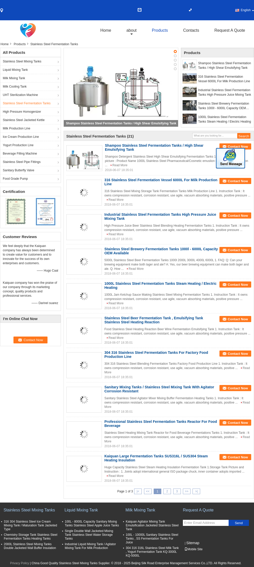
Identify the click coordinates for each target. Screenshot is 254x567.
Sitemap (192, 543)
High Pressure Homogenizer (22, 111)
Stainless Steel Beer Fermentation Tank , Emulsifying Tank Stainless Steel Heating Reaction (153, 320)
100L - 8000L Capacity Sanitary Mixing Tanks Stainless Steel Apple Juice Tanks (92, 523)
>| (196, 491)
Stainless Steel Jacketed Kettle (24, 120)
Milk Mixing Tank (14, 78)
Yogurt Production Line (18, 145)
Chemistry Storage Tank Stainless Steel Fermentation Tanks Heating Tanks (30, 536)
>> (186, 491)
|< (138, 491)
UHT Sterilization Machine (20, 95)
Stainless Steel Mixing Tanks (22, 61)
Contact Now (238, 146)
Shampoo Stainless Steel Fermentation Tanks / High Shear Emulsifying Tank (121, 123)
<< (147, 491)
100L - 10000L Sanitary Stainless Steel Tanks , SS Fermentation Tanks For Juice (152, 538)
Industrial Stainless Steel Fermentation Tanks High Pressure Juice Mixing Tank (224, 92)
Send (239, 523)
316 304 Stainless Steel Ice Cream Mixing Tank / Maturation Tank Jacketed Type (30, 525)
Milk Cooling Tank (15, 86)
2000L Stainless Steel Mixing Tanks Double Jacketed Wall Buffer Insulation (30, 546)
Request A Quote (229, 30)
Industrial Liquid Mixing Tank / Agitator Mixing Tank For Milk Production (90, 546)
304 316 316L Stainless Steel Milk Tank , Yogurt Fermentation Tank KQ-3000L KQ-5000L (152, 551)
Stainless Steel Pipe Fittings (22, 162)
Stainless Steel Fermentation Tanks (27, 103)
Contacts (191, 30)
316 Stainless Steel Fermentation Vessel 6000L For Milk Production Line (224, 79)
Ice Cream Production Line (21, 137)
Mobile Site (193, 549)
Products (160, 30)
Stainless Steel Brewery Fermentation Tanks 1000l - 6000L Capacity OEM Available (223, 106)
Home (105, 30)
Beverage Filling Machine (20, 153)
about (131, 30)
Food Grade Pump (15, 178)
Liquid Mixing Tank (15, 70)
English (247, 10)
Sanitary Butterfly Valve (18, 170)
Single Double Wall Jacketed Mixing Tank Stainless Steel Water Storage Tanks (89, 534)
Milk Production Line (16, 128)
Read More (119, 165)
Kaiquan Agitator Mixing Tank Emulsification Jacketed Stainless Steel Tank (152, 525)
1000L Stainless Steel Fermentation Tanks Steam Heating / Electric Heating (224, 119)
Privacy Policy (19, 563)
